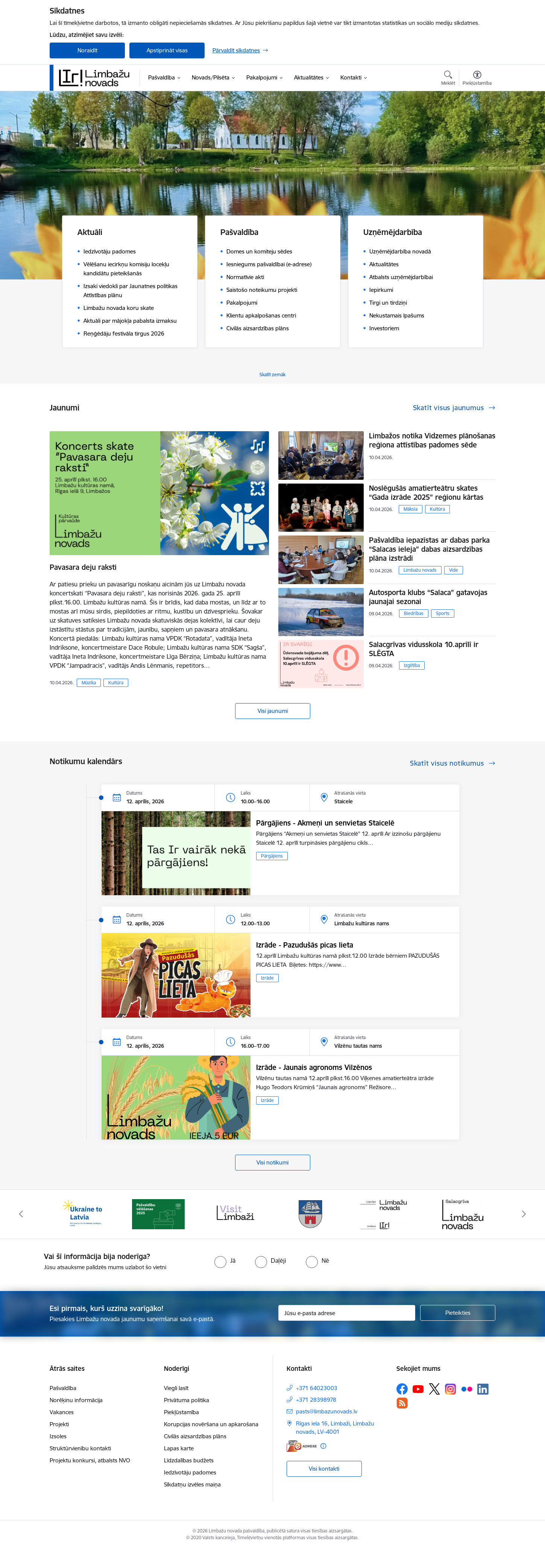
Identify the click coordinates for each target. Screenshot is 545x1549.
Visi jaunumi (273, 710)
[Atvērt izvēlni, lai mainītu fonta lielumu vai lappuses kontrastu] (477, 79)
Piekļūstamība (181, 1412)
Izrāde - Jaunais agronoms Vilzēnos (314, 1067)
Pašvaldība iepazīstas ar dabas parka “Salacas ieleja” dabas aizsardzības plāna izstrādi (429, 549)
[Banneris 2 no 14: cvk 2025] (158, 1213)
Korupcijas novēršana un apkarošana (211, 1424)
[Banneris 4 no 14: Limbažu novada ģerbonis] (310, 1213)
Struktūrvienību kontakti (80, 1448)
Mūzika (89, 682)
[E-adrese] (302, 1446)
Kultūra (115, 682)
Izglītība (412, 665)
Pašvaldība (63, 1388)
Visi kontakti (324, 1468)
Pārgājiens (272, 856)
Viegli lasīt (176, 1388)
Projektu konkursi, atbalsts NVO (90, 1460)
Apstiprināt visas (167, 50)
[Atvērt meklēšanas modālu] (448, 79)
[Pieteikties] (457, 1313)
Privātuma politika (186, 1400)
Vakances (62, 1412)
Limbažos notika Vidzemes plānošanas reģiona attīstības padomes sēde (432, 440)
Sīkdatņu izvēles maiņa (192, 1484)
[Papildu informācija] (323, 1446)
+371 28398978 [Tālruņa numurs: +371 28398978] (316, 1399)
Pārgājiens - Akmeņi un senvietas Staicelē (325, 822)
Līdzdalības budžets (189, 1460)
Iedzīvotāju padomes (190, 1472)
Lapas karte (179, 1448)
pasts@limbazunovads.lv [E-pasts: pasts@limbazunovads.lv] (326, 1411)
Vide (453, 570)
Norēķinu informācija (76, 1400)
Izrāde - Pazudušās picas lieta (304, 944)
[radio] (224, 1260)
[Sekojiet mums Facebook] (402, 1389)
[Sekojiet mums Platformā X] (434, 1389)
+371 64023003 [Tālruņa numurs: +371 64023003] (316, 1388)
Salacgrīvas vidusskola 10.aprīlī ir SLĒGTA (423, 649)
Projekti (59, 1424)
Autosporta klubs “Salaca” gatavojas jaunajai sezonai (428, 597)
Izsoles (58, 1436)
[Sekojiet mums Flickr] (466, 1388)
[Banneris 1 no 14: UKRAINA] (82, 1213)
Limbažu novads (420, 570)
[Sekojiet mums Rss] (402, 1403)
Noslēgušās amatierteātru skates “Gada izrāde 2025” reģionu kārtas (426, 493)
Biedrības (414, 613)
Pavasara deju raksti (83, 567)
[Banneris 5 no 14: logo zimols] (386, 1213)
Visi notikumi (272, 1162)
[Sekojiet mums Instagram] (450, 1389)
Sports (442, 613)
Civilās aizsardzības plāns (195, 1436)
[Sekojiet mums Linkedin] (483, 1389)
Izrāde (267, 978)
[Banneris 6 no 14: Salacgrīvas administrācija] (462, 1213)
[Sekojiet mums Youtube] (418, 1388)
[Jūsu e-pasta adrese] (347, 1313)
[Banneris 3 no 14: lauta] (234, 1213)
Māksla (410, 509)
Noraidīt (87, 50)
